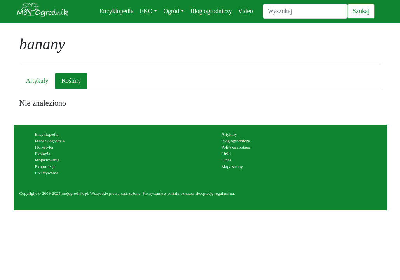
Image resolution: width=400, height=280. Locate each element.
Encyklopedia (117, 11)
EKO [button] (146, 11)
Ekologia (43, 153)
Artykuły (37, 80)
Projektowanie (47, 160)
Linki (226, 153)
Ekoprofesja (45, 166)
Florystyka (44, 147)
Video (245, 11)
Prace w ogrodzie (50, 140)
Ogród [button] (171, 11)
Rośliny (71, 80)
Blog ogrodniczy (211, 11)
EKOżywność (47, 172)
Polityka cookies (236, 147)
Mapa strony (232, 166)
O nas (226, 160)
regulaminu (224, 193)
